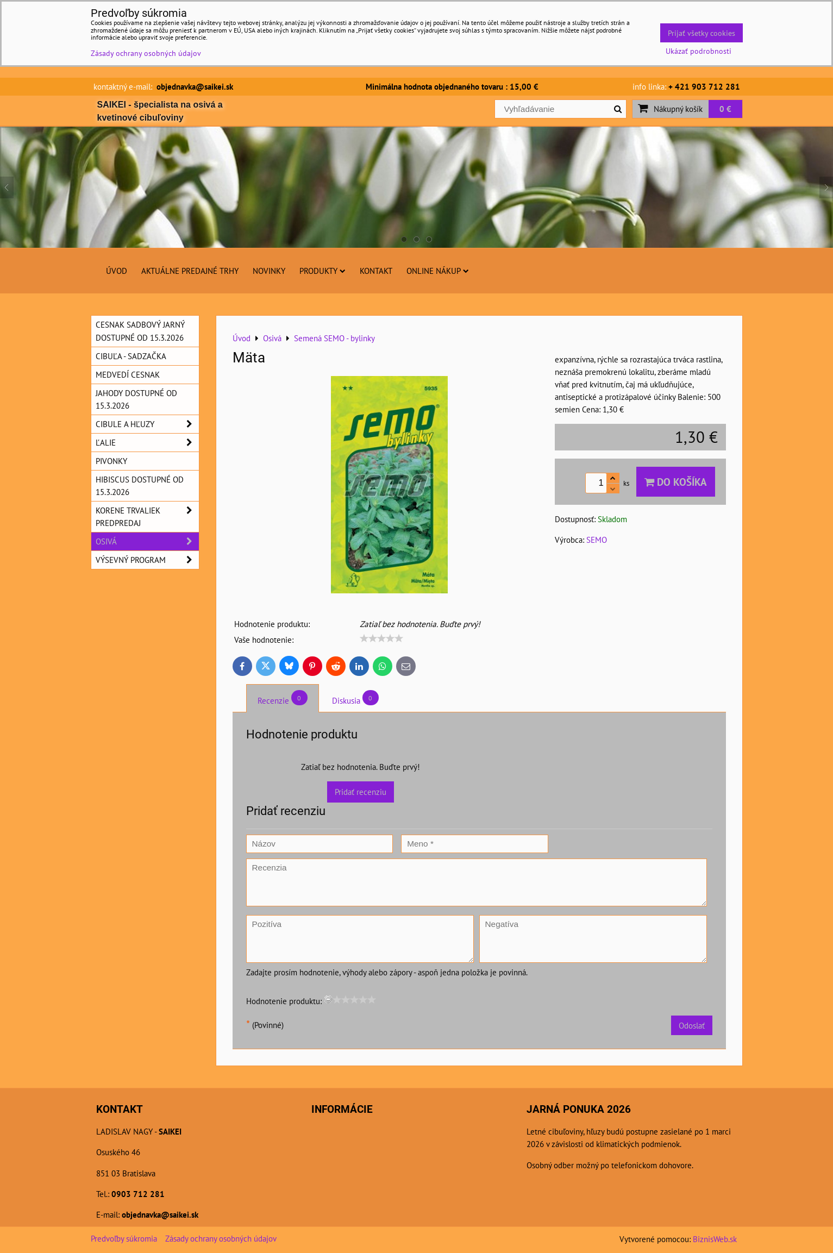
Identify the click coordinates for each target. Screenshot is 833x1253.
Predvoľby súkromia (124, 1238)
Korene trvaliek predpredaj (147, 517)
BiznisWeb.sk (715, 1238)
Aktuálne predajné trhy (190, 270)
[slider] (381, 638)
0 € (725, 108)
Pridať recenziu (360, 791)
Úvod (116, 270)
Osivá (147, 541)
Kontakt (376, 270)
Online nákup (437, 270)
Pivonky (111, 460)
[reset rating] (328, 999)
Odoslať (692, 1025)
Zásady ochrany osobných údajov (221, 1238)
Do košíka (675, 481)
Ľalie (147, 443)
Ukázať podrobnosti (698, 51)
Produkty (322, 270)
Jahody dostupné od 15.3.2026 (136, 399)
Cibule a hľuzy (147, 424)
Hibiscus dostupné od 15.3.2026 (140, 485)
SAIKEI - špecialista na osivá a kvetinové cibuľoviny (160, 111)
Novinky (269, 270)
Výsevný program (147, 560)
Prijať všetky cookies (701, 33)
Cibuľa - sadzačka (131, 355)
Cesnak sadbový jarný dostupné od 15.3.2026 (140, 330)
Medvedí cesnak (128, 374)
